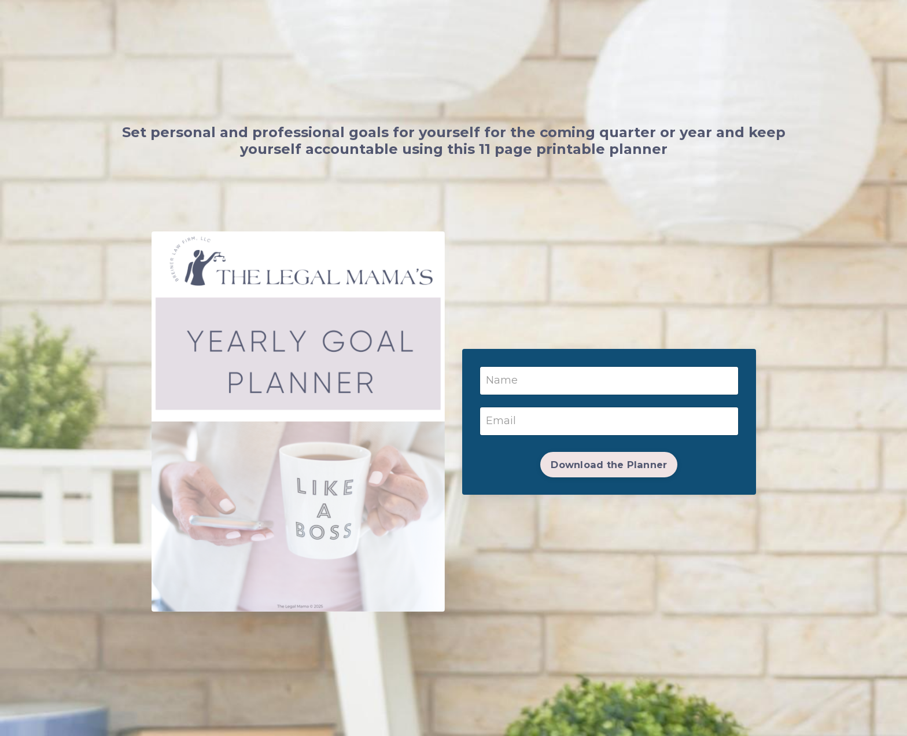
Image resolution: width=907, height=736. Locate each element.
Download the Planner (609, 464)
